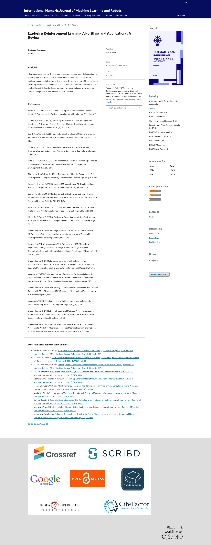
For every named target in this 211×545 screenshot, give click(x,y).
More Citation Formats (117, 108)
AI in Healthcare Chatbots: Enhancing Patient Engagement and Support (89, 350)
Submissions (121, 15)
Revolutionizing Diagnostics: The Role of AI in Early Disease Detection (80, 400)
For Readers (154, 234)
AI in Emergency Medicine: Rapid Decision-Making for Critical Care (87, 386)
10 (43, 423)
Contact (108, 15)
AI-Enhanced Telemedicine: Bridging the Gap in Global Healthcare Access (84, 414)
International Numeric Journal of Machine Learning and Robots (73, 10)
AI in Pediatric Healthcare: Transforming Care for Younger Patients (81, 357)
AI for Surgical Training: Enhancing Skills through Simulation (81, 378)
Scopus (152, 108)
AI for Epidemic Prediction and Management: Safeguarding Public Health (90, 364)
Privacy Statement (92, 15)
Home (30, 25)
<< (29, 423)
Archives (76, 15)
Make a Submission (159, 274)
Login (185, 2)
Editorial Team (50, 15)
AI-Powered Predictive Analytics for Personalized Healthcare (77, 371)
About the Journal (32, 15)
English (152, 216)
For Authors (154, 238)
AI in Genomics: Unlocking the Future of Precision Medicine (75, 393)
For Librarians (154, 242)
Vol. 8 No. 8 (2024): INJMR (58, 25)
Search (181, 15)
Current (64, 15)
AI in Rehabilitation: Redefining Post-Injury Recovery (78, 407)
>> (47, 423)
